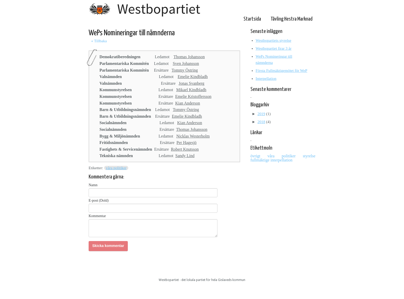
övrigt (258, 156)
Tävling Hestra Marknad (292, 19)
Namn (93, 185)
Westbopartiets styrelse (273, 40)
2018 (261, 122)
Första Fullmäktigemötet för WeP (281, 71)
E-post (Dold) (98, 200)
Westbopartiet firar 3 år (273, 48)
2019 (261, 114)
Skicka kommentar (108, 246)
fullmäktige (260, 160)
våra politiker (116, 168)
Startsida (252, 19)
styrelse (309, 156)
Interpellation (266, 78)
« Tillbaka (99, 41)
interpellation (281, 160)
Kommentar (97, 216)
